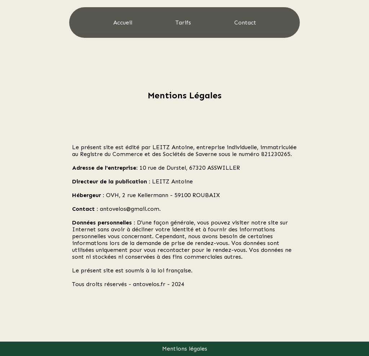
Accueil (122, 22)
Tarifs (183, 22)
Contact (245, 22)
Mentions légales (184, 348)
